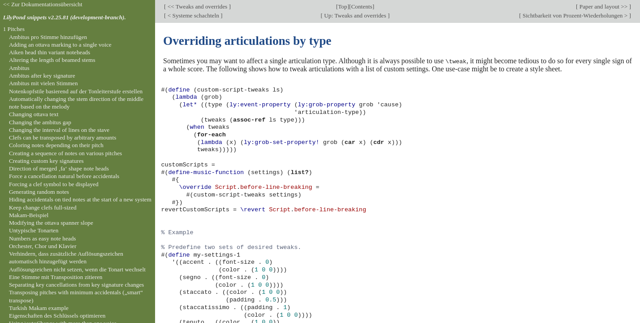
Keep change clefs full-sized (43, 207)
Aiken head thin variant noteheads (49, 52)
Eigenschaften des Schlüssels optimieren (57, 315)
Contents (361, 6)
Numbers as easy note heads (42, 238)
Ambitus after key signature (42, 75)
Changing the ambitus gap (40, 122)
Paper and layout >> (603, 6)
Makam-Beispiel (28, 215)
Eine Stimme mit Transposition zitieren (56, 277)
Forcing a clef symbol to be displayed (54, 184)
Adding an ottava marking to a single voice (60, 44)
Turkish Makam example (39, 308)
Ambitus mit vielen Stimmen (43, 83)
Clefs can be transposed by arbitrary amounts (62, 137)
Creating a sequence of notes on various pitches (65, 153)
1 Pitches (14, 29)
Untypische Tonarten (33, 230)
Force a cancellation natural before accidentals (64, 176)
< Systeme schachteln (193, 15)
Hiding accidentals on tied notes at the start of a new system (80, 199)
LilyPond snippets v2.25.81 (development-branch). (64, 17)
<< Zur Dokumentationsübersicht (42, 4)
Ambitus (19, 68)
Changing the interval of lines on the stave (59, 130)
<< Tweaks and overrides (197, 6)
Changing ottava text (34, 114)
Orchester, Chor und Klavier (43, 246)
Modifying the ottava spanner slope (51, 222)
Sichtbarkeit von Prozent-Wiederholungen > (575, 15)
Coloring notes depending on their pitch (56, 145)
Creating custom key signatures (46, 160)
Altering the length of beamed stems (52, 60)
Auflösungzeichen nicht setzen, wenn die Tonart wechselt (77, 269)
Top (342, 6)
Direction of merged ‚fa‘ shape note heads (59, 168)
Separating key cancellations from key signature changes (76, 284)
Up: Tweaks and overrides (355, 15)
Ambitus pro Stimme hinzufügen (48, 37)
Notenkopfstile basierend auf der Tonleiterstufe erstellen (76, 91)
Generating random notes (39, 191)
